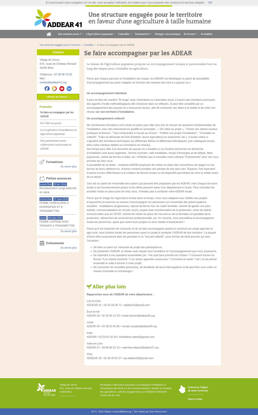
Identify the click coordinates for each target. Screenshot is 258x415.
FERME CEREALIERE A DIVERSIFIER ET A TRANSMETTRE (53, 207)
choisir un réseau (57, 96)
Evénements (55, 243)
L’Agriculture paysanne (99, 34)
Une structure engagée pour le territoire (60, 44)
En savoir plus (69, 166)
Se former (189, 34)
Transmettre (142, 34)
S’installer (123, 34)
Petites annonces (58, 178)
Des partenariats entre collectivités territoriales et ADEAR (55, 144)
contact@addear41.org (53, 82)
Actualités (207, 34)
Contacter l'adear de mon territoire (198, 389)
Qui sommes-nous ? (69, 34)
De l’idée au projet (50, 123)
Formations (54, 162)
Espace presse (195, 399)
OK (210, 2)
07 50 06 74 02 (63, 74)
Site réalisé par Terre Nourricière (150, 411)
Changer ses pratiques (168, 34)
